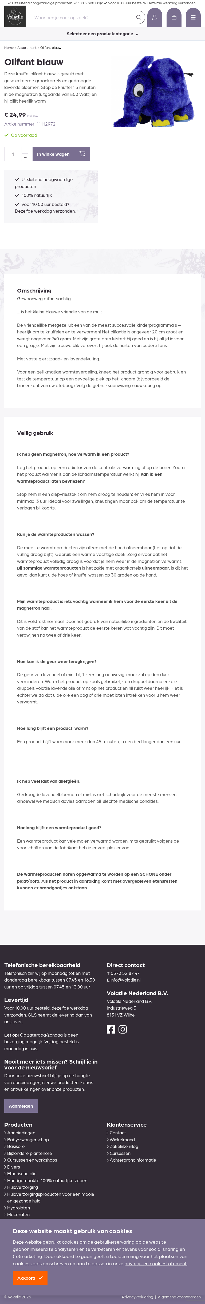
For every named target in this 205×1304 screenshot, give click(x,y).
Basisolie (14, 1146)
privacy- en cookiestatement (155, 1263)
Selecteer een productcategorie (102, 33)
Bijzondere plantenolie (28, 1153)
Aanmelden (21, 1105)
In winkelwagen (61, 154)
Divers (12, 1166)
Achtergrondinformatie (131, 1159)
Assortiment (27, 47)
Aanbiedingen (19, 1132)
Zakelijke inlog (122, 1146)
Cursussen (119, 1153)
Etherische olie (20, 1173)
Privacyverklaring (137, 1296)
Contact (116, 1132)
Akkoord (30, 1277)
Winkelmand (121, 1139)
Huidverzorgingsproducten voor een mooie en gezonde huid (49, 1197)
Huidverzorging (21, 1187)
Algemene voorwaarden (179, 1296)
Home (9, 47)
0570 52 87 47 (125, 973)
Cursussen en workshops (30, 1159)
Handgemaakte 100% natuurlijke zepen (45, 1180)
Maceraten (17, 1214)
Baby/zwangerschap (26, 1139)
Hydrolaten (17, 1207)
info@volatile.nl (125, 979)
